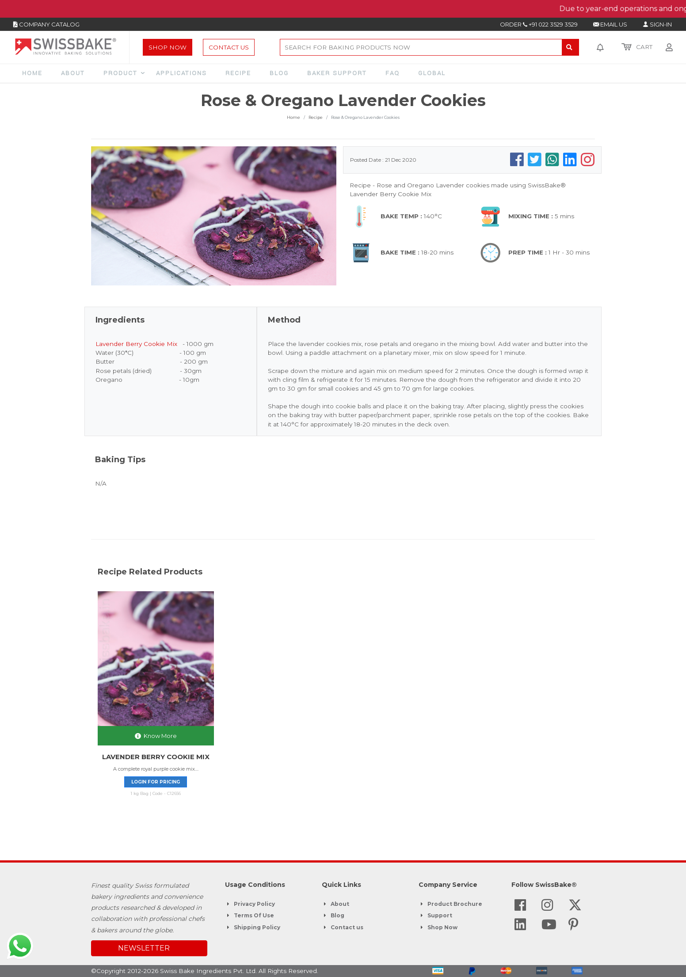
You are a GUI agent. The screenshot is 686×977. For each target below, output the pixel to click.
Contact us (347, 927)
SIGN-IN (657, 24)
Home (293, 117)
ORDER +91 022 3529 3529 (539, 24)
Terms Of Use (254, 915)
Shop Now (168, 47)
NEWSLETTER (144, 948)
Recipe (316, 117)
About (340, 904)
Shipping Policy (257, 927)
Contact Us (229, 47)
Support (439, 915)
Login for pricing (155, 782)
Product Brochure (454, 904)
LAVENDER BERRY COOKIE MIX (156, 757)
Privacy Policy (254, 904)
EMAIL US (610, 24)
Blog (337, 915)
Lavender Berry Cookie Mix (136, 343)
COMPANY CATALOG (46, 24)
